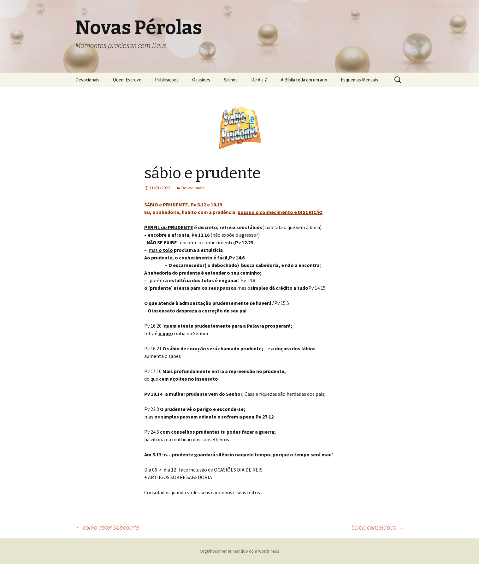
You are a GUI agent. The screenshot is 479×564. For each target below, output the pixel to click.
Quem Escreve (127, 80)
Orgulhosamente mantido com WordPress (239, 551)
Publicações (167, 80)
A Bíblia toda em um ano (304, 80)
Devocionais (87, 80)
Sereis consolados (377, 527)
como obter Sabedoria (107, 527)
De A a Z (259, 80)
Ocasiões (201, 80)
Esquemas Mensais (359, 80)
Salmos (231, 80)
